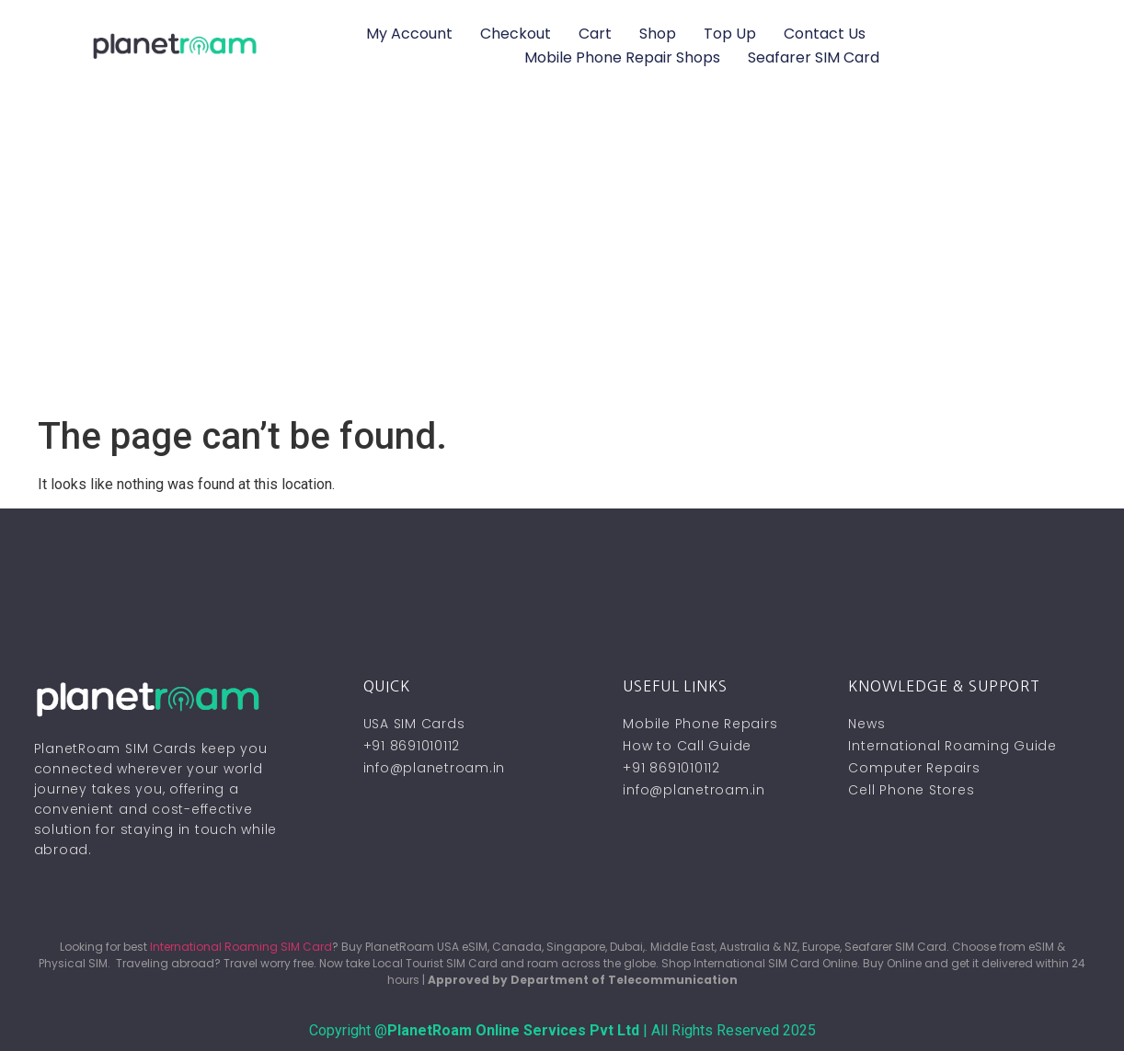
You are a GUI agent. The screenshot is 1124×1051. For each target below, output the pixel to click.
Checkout (515, 33)
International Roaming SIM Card (241, 946)
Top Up (730, 33)
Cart (595, 33)
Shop (657, 33)
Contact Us (825, 33)
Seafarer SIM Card (813, 57)
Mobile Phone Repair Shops (622, 57)
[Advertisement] (562, 277)
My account (409, 33)
